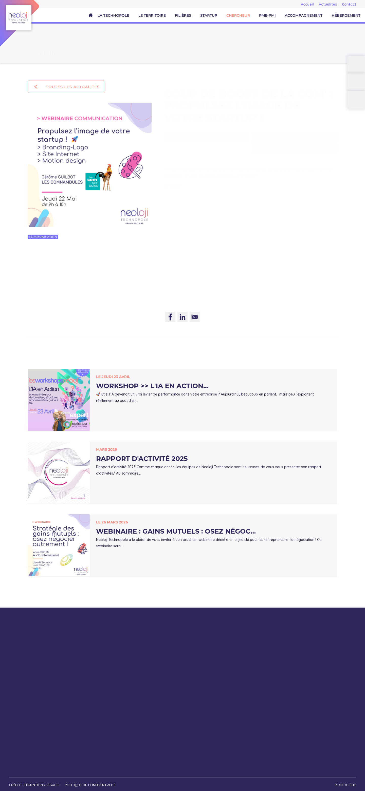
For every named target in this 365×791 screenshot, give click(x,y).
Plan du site (345, 782)
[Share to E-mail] (195, 319)
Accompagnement (304, 15)
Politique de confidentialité (91, 782)
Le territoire (152, 15)
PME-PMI (267, 15)
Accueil (307, 4)
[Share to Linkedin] (182, 319)
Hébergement (346, 15)
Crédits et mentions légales (34, 782)
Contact (349, 4)
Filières (183, 15)
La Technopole (113, 15)
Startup (208, 15)
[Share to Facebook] (170, 319)
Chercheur (238, 15)
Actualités (328, 4)
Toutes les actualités (73, 86)
